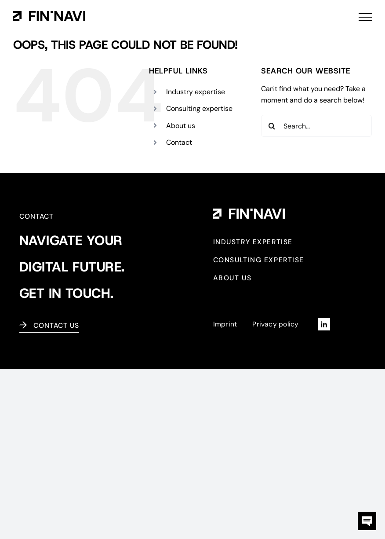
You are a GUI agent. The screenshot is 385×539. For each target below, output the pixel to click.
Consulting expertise (199, 108)
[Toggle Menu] (365, 17)
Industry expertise (195, 91)
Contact (179, 142)
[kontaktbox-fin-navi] (367, 515)
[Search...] (316, 126)
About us (180, 125)
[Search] (272, 126)
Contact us (56, 325)
